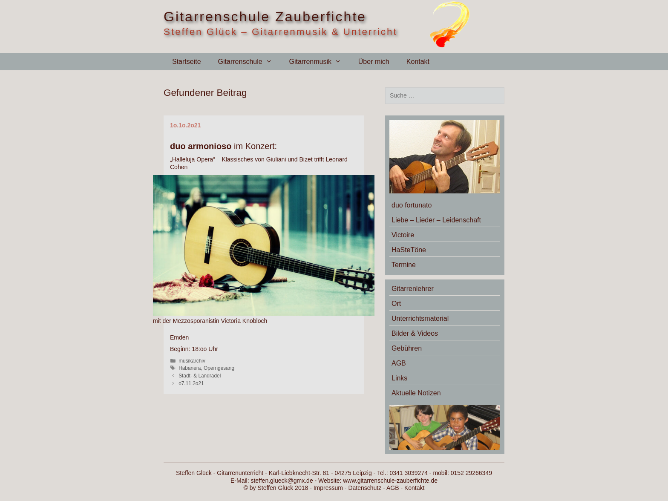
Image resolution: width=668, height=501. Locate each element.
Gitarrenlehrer (413, 288)
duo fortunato (412, 205)
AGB (399, 363)
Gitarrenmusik (319, 61)
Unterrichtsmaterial (420, 318)
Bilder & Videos (415, 333)
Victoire (403, 235)
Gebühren (407, 348)
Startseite (186, 61)
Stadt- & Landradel (200, 376)
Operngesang (219, 368)
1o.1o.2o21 (185, 125)
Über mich (373, 61)
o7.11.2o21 (191, 383)
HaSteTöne (409, 249)
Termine (404, 264)
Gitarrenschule (249, 61)
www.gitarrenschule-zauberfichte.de (390, 480)
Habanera (190, 368)
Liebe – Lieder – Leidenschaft (436, 220)
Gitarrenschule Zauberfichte (265, 16)
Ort (396, 303)
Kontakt (417, 61)
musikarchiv (192, 361)
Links (399, 378)
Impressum (328, 487)
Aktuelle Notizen (416, 393)
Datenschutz (364, 487)
